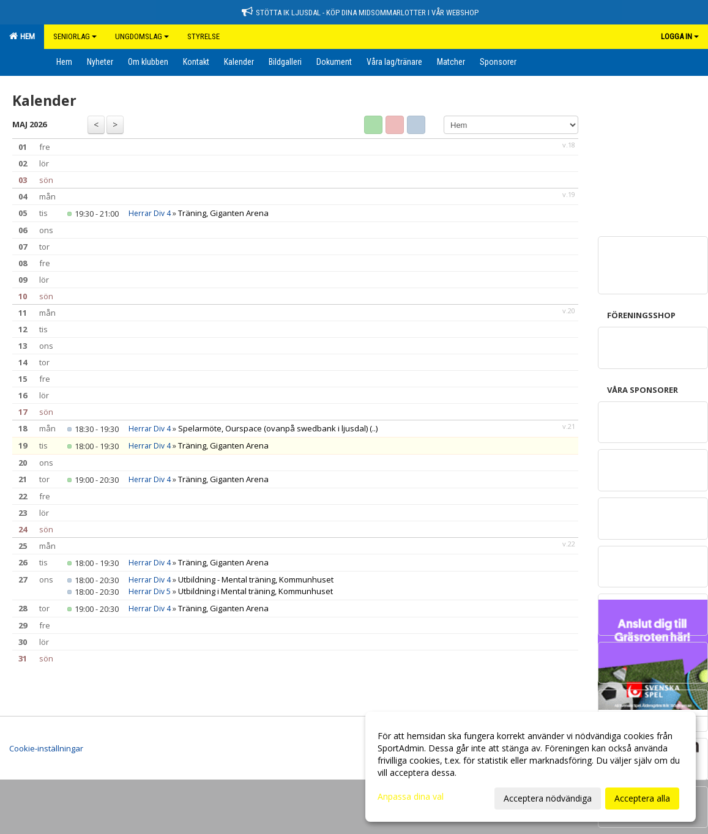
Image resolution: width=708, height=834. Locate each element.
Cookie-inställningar (46, 748)
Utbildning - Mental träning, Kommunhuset (256, 579)
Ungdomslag (142, 36)
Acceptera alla (642, 798)
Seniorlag (75, 36)
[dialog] (530, 767)
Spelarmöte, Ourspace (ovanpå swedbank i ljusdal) (273, 428)
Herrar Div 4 (150, 213)
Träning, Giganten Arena (223, 212)
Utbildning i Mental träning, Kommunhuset (255, 591)
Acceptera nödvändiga (548, 798)
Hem (22, 36)
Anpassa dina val (411, 796)
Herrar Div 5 (150, 591)
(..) (374, 428)
